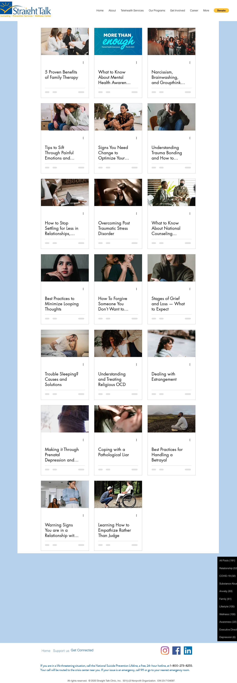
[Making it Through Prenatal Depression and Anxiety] (65, 418)
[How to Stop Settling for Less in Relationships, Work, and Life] (65, 192)
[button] (112, 10)
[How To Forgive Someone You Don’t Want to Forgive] (118, 268)
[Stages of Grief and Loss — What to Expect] (171, 268)
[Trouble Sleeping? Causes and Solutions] (65, 343)
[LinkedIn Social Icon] (188, 650)
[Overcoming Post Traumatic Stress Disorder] (118, 192)
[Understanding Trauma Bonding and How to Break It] (171, 117)
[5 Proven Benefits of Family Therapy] (65, 41)
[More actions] (84, 62)
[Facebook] (176, 650)
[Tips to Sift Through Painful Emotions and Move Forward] (65, 117)
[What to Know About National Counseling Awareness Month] (171, 192)
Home (46, 651)
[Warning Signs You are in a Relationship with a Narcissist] (65, 494)
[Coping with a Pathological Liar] (118, 418)
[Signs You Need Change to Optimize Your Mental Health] (118, 117)
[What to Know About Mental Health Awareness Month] (118, 41)
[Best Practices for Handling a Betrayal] (171, 418)
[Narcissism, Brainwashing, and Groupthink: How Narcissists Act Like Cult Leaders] (171, 41)
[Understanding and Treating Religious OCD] (118, 343)
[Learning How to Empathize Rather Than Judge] (118, 494)
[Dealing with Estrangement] (171, 343)
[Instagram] (165, 650)
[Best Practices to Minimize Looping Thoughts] (65, 268)
